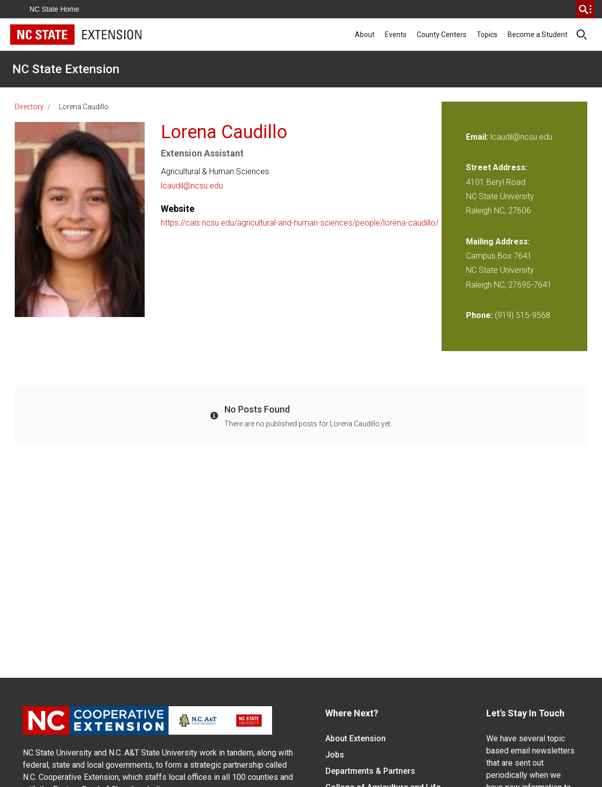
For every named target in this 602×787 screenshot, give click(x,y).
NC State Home (54, 9)
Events (396, 34)
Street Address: (496, 167)
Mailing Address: (498, 241)
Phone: (479, 315)
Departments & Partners (370, 771)
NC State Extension (65, 69)
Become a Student (537, 34)
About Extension (355, 738)
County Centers (441, 34)
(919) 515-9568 (522, 315)
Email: (478, 137)
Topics (487, 34)
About (365, 34)
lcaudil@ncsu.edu (192, 186)
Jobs (334, 755)
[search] (585, 9)
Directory (29, 107)
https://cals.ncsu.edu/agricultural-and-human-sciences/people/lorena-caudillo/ (300, 223)
